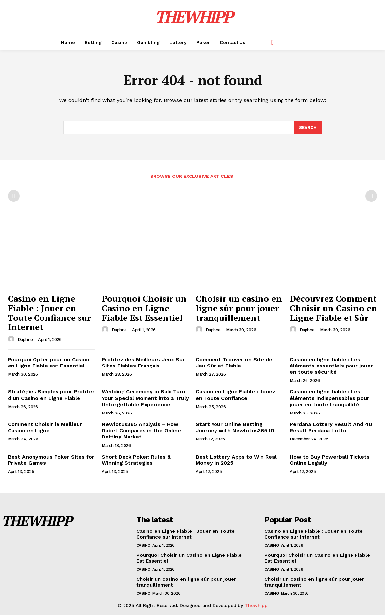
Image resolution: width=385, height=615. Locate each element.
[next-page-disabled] (371, 196)
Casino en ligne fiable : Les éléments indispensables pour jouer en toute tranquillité (329, 398)
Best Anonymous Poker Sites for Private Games (51, 460)
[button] (272, 42)
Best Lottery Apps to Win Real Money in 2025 (236, 460)
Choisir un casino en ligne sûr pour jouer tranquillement (239, 308)
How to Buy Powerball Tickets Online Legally (330, 460)
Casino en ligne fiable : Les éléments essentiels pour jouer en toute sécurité (331, 365)
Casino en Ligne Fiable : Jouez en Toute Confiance (235, 395)
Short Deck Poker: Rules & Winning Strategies (136, 460)
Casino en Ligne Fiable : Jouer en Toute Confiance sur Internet (49, 313)
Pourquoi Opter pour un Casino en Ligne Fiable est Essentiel (48, 362)
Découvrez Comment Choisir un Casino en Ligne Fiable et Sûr (333, 308)
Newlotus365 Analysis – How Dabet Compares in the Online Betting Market (141, 430)
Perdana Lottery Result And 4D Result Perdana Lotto (331, 427)
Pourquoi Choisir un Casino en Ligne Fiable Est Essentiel (144, 308)
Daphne (25, 339)
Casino (143, 545)
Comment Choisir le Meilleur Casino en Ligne (45, 427)
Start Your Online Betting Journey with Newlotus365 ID (235, 427)
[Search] (308, 127)
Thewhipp (256, 605)
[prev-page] (14, 196)
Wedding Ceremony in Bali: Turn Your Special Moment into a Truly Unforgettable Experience (145, 398)
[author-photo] (12, 339)
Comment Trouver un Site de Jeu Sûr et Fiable (234, 362)
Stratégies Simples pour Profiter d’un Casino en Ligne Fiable (51, 395)
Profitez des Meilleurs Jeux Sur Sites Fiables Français (143, 362)
